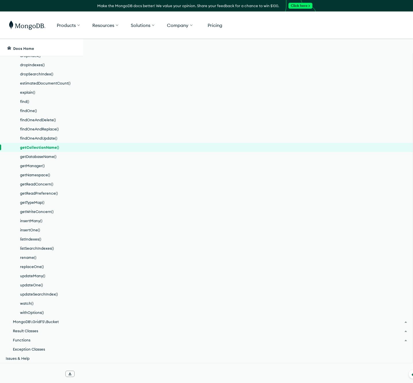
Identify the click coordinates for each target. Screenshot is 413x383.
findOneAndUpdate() (38, 138)
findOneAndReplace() (39, 129)
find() (24, 101)
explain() (27, 92)
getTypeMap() (32, 202)
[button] (292, 25)
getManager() (32, 165)
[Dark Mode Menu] (400, 48)
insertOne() (30, 230)
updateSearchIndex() (39, 294)
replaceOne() (32, 266)
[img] (349, 90)
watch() (27, 303)
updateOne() (31, 285)
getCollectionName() (39, 147)
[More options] (331, 80)
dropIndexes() (32, 64)
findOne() (28, 110)
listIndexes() (30, 239)
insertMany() (31, 220)
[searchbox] (191, 47)
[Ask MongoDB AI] (375, 47)
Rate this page (359, 80)
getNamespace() (35, 175)
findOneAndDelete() (38, 120)
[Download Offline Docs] (70, 374)
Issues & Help (18, 358)
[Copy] (321, 140)
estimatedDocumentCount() (45, 83)
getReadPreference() (39, 193)
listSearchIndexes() (37, 248)
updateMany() (32, 275)
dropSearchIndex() (36, 74)
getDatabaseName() (38, 156)
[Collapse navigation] (83, 374)
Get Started (384, 25)
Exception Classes (29, 349)
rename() (28, 257)
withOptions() (32, 312)
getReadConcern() (36, 184)
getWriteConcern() (37, 211)
